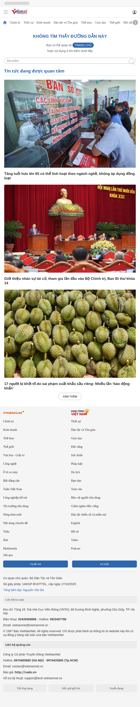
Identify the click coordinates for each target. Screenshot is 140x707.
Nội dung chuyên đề (15, 523)
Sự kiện (104, 564)
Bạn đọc (76, 480)
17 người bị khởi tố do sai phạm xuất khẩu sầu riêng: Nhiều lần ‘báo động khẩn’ (67, 386)
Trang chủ (83, 45)
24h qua (8, 555)
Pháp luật (76, 463)
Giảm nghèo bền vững (85, 506)
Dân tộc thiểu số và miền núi (88, 514)
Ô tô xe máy (10, 472)
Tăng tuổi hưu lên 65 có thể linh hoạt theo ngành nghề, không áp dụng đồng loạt (69, 176)
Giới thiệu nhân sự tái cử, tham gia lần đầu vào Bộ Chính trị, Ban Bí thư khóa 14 (69, 281)
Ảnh (5, 540)
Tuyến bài (35, 564)
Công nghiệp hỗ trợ (15, 497)
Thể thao (86, 22)
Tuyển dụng (116, 688)
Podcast (75, 548)
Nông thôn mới (12, 514)
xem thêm (70, 396)
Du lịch (75, 472)
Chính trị (15, 22)
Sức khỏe (77, 455)
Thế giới (115, 22)
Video (74, 540)
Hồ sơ (75, 531)
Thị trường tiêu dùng (16, 506)
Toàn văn (76, 489)
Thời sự (28, 22)
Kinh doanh (44, 22)
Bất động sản (11, 480)
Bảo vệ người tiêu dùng (85, 497)
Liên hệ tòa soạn (14, 599)
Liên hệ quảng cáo (17, 645)
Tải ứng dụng (25, 688)
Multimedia (10, 548)
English (75, 523)
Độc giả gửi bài (71, 688)
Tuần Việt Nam (12, 489)
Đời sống (129, 22)
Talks (6, 531)
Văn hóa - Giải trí (14, 455)
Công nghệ (9, 463)
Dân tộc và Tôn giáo (66, 22)
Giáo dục (100, 22)
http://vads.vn (25, 672)
